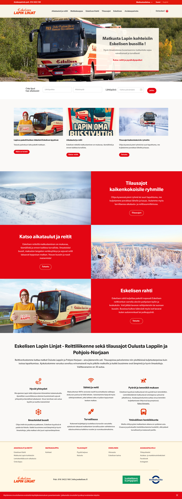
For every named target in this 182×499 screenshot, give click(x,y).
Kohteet (48, 453)
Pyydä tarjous (82, 453)
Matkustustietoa (143, 2)
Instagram (144, 462)
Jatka (152, 89)
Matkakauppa (76, 11)
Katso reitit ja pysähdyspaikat (127, 60)
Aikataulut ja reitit (60, 11)
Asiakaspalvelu (131, 11)
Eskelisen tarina (115, 456)
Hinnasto (112, 453)
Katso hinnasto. (143, 404)
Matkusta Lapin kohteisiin (24, 456)
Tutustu (45, 267)
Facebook (144, 459)
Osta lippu (18, 462)
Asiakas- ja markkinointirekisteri (152, 456)
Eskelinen (117, 11)
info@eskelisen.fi (79, 480)
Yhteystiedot (145, 453)
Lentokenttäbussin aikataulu (25, 459)
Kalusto (80, 456)
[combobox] (57, 89)
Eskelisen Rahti (92, 11)
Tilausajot (106, 11)
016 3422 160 (35, 2)
